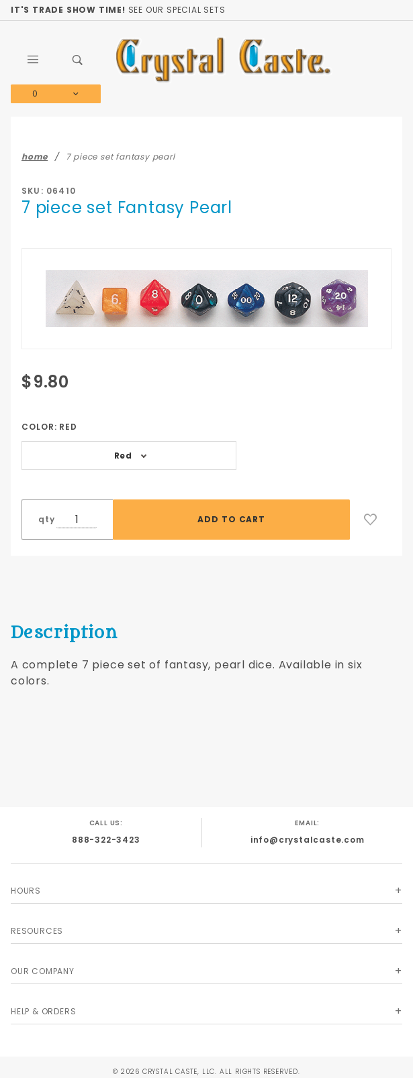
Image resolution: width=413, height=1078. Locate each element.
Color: (49, 426)
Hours (26, 890)
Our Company (43, 971)
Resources (37, 931)
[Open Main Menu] (33, 60)
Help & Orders (43, 1011)
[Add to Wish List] (371, 519)
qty (46, 519)
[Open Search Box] (78, 60)
